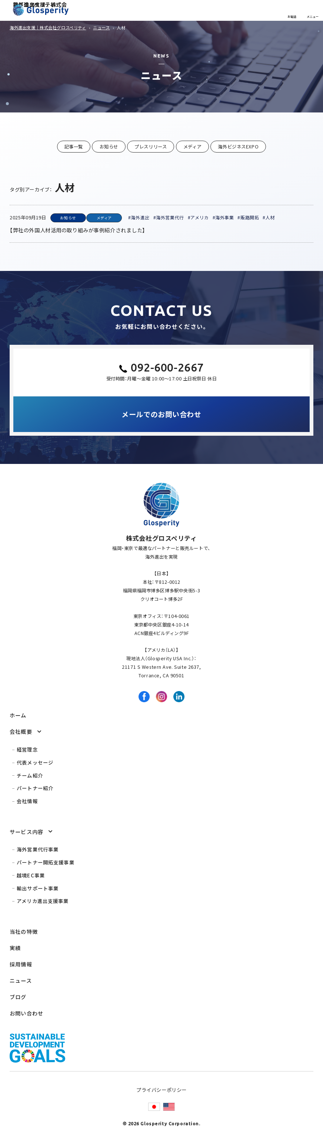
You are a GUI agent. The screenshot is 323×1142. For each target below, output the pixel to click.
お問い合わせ (26, 1013)
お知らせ (109, 146)
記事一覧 (73, 146)
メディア (192, 146)
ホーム (18, 715)
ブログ (18, 997)
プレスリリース (150, 146)
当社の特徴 (24, 931)
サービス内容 (26, 831)
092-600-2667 (167, 367)
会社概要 (21, 731)
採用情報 (21, 964)
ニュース (21, 980)
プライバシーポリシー (161, 1089)
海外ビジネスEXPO (238, 146)
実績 (15, 948)
